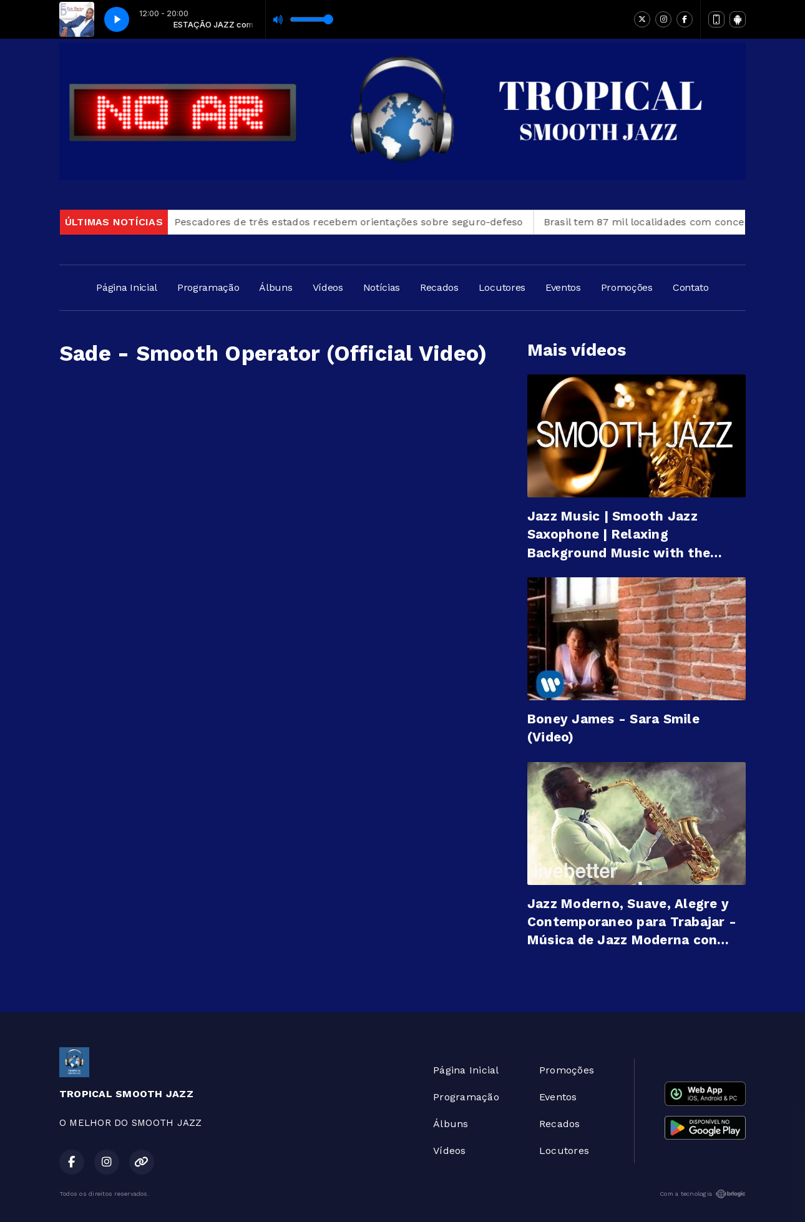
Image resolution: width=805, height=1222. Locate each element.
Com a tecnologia (703, 1194)
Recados (439, 287)
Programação (208, 287)
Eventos (563, 287)
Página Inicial (126, 287)
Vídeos (328, 287)
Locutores (502, 287)
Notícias (381, 287)
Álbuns (275, 287)
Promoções (627, 287)
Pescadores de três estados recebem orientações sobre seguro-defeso (355, 222)
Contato (691, 287)
